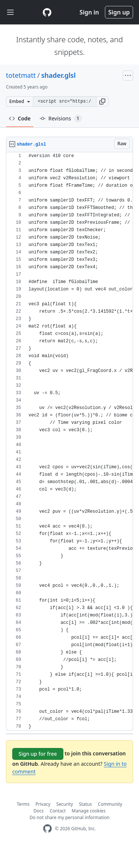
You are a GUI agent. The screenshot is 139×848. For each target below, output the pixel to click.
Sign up (119, 12)
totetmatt (21, 75)
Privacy (43, 804)
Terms (23, 804)
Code (20, 118)
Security (64, 804)
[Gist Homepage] (47, 12)
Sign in (89, 12)
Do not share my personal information (70, 817)
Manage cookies (88, 811)
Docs (38, 811)
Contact (58, 811)
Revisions (61, 118)
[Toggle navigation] (10, 12)
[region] (69, 441)
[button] (102, 101)
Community (110, 804)
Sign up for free (38, 753)
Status (85, 804)
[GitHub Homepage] (47, 828)
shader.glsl (58, 75)
